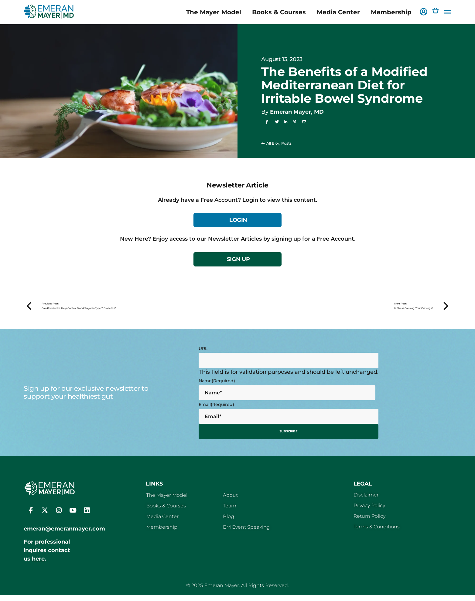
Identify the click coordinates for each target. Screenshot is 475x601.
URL (203, 356)
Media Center (338, 12)
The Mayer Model (213, 12)
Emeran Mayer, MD (297, 111)
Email (216, 412)
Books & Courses (279, 12)
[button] (423, 12)
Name (217, 388)
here (38, 564)
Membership (391, 12)
